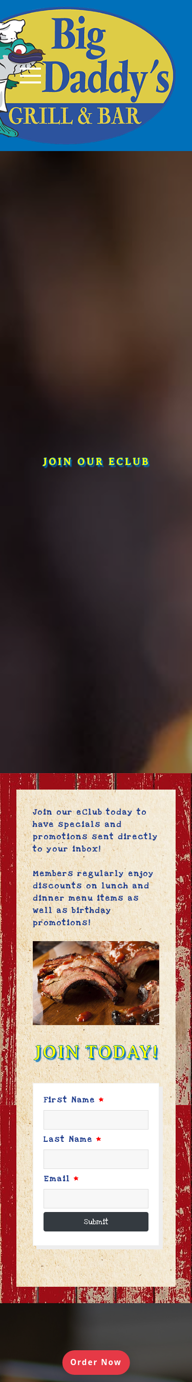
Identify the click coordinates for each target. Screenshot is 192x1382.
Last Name (73, 1138)
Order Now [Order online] (100, 1361)
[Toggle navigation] (30, 75)
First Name (74, 1099)
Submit (96, 1221)
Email (61, 1178)
